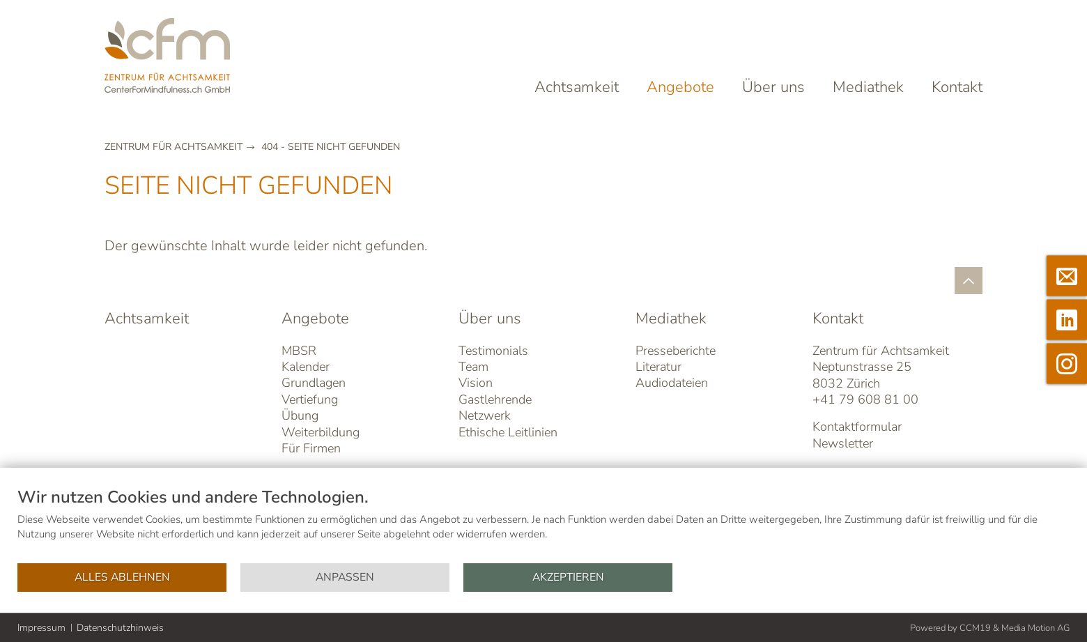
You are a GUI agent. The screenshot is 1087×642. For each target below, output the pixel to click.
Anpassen (345, 577)
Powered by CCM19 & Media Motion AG (990, 628)
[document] (543, 524)
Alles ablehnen (122, 577)
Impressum (41, 627)
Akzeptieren (568, 577)
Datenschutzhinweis (120, 627)
